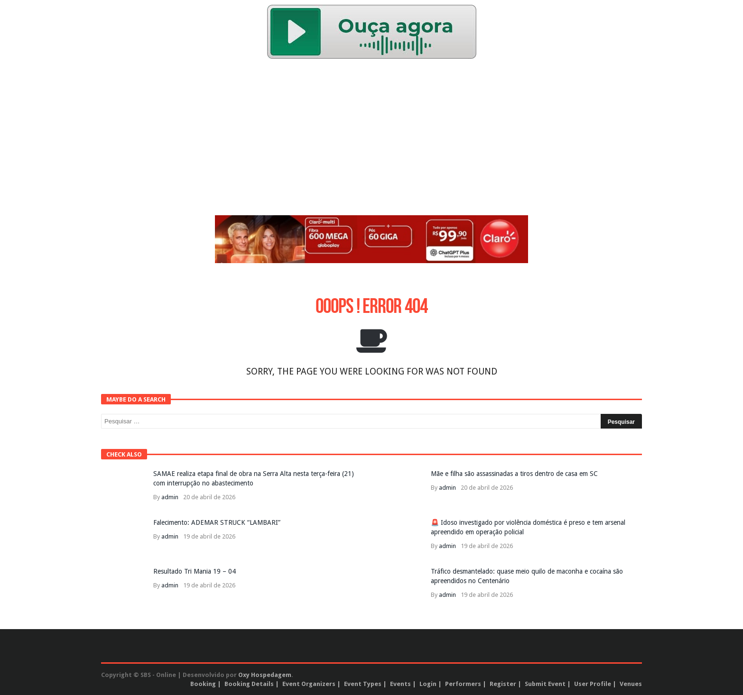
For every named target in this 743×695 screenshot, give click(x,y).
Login (428, 683)
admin (169, 497)
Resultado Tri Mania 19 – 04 (194, 571)
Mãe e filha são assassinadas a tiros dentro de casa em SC (514, 473)
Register (503, 683)
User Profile (592, 683)
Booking (203, 683)
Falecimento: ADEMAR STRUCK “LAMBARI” (216, 522)
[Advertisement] (371, 139)
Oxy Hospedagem (264, 674)
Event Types (362, 683)
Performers (463, 683)
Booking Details (249, 683)
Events (400, 683)
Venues (631, 683)
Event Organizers (308, 683)
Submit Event (545, 683)
